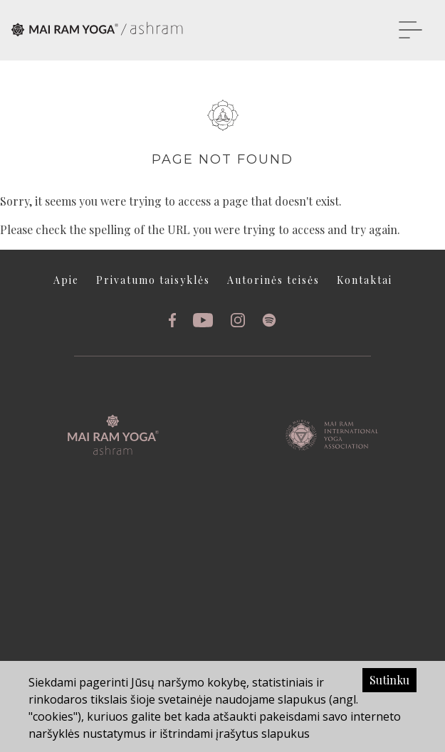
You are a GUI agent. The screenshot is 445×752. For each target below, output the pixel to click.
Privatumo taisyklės (153, 280)
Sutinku (389, 679)
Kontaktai (364, 280)
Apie (66, 280)
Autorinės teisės (273, 280)
